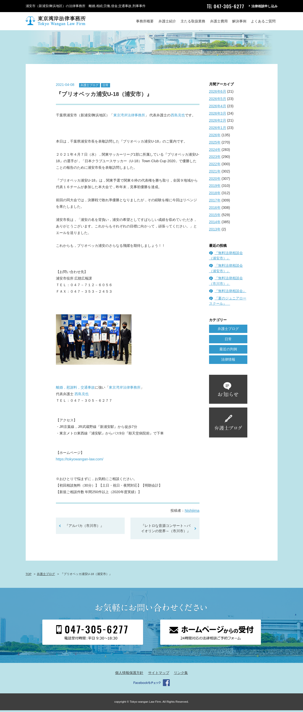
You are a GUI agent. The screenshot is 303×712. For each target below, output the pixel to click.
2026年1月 (217, 129)
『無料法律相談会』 (230, 292)
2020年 (215, 180)
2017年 (215, 202)
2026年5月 (217, 100)
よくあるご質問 (263, 21)
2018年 (215, 195)
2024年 (215, 151)
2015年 (215, 216)
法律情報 (228, 361)
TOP (28, 575)
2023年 (215, 158)
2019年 (215, 187)
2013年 (215, 231)
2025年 (215, 144)
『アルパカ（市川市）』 (84, 527)
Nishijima (192, 512)
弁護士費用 (219, 21)
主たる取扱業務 (193, 21)
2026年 (215, 136)
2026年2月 (217, 122)
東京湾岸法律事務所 (129, 117)
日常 (106, 86)
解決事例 (239, 21)
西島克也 (178, 117)
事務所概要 (145, 21)
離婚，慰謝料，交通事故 (75, 389)
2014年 (215, 224)
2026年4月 (217, 108)
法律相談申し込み (264, 6)
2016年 (215, 209)
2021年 (215, 173)
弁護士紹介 (167, 21)
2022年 (215, 165)
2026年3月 (217, 115)
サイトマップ (158, 674)
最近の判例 (228, 351)
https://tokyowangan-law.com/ (80, 461)
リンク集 (181, 674)
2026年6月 (217, 93)
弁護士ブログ (89, 86)
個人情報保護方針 (129, 674)
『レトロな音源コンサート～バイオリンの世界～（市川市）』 (165, 530)
